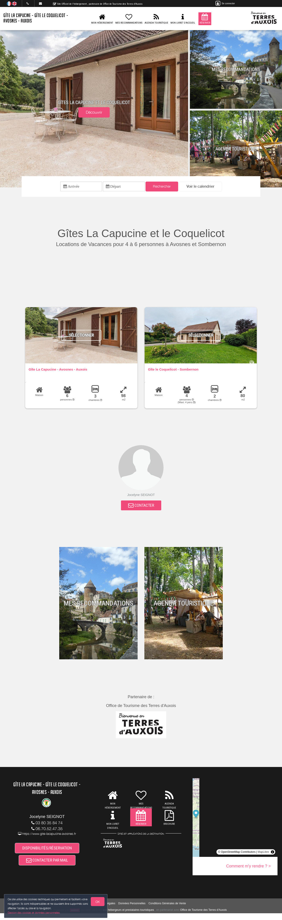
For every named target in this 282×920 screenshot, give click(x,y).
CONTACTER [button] (141, 507)
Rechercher (162, 187)
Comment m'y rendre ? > (248, 869)
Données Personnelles (132, 909)
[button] (200, 187)
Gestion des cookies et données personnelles (34, 912)
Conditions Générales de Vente (167, 909)
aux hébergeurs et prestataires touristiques (128, 916)
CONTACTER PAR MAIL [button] (47, 866)
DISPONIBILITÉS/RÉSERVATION (47, 852)
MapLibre (263, 855)
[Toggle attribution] (272, 855)
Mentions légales (105, 909)
